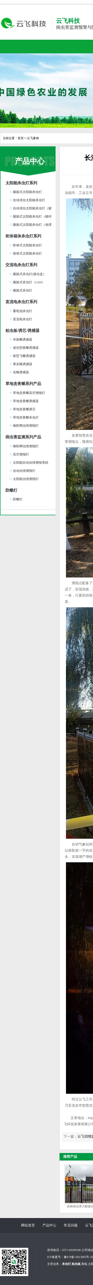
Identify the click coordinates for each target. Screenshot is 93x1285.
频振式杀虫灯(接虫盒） (29, 274)
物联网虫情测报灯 (26, 425)
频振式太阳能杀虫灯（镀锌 (32, 216)
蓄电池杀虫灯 (22, 311)
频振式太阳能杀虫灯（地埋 (32, 224)
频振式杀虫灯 (22, 290)
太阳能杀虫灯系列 (21, 183)
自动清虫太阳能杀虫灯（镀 (32, 208)
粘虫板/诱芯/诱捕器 (22, 330)
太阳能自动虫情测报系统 (30, 462)
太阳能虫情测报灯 (26, 479)
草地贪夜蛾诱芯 (24, 409)
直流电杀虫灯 (22, 319)
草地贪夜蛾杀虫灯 (26, 417)
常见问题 (71, 1225)
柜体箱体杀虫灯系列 (23, 236)
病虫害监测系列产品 (23, 437)
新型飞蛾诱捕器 (24, 356)
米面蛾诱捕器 (22, 339)
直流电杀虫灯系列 (21, 302)
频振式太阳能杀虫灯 (27, 192)
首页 (21, 138)
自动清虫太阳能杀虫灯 (29, 200)
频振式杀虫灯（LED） (29, 282)
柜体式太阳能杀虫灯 (27, 245)
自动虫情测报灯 (24, 471)
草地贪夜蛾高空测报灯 (29, 393)
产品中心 (30, 161)
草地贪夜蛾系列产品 (23, 384)
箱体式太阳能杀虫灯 (27, 253)
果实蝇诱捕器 (22, 364)
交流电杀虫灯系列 (21, 265)
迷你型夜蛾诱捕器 (26, 348)
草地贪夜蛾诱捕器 (26, 401)
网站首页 (28, 1225)
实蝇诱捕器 (21, 372)
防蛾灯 (11, 490)
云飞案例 (33, 138)
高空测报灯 (21, 454)
